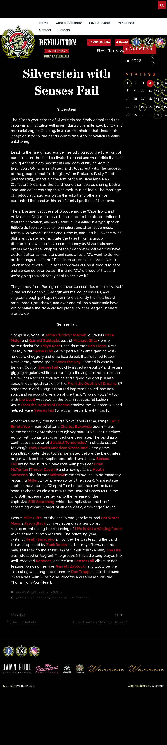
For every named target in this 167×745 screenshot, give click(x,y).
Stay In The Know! (111, 50)
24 (143, 107)
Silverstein (81, 597)
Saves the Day (68, 362)
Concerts (40, 592)
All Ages (23, 592)
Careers (64, 30)
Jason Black (35, 523)
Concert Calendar (69, 23)
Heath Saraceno (40, 539)
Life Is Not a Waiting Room (98, 529)
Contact (45, 30)
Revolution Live (24, 685)
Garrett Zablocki (44, 340)
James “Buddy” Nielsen (65, 335)
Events (57, 592)
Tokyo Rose (50, 346)
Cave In (50, 469)
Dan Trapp (97, 346)
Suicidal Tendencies (68, 443)
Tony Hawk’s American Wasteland (58, 448)
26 (158, 107)
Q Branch (158, 685)
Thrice (36, 469)
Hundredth (40, 597)
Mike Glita (33, 518)
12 (158, 91)
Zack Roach (56, 545)
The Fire (113, 550)
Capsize (22, 597)
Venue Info (126, 23)
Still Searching (41, 502)
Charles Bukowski (76, 426)
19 (158, 99)
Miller (33, 480)
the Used (27, 399)
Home (44, 23)
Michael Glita (85, 340)
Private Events (100, 23)
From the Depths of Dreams (92, 383)
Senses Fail (43, 351)
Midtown (57, 475)
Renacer (43, 561)
